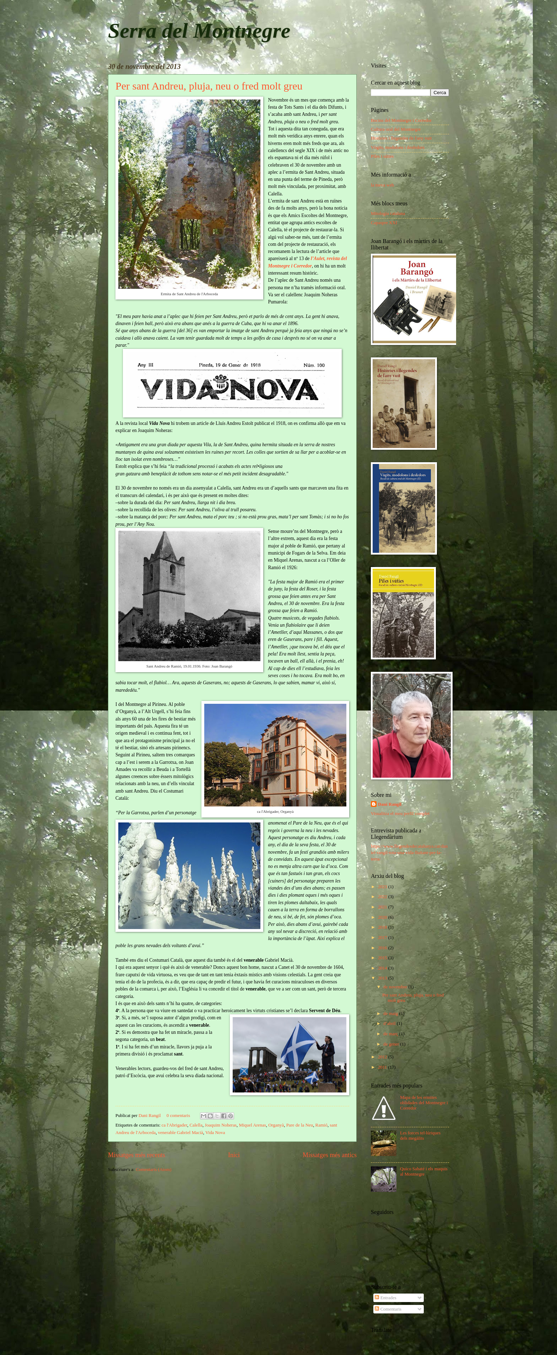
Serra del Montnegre (199, 30)
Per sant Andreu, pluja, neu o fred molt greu (209, 86)
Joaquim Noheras (221, 1125)
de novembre (395, 986)
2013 (383, 978)
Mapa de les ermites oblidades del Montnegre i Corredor (424, 1103)
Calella (195, 1125)
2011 (383, 1067)
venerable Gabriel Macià (180, 1132)
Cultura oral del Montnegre (396, 129)
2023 (383, 886)
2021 (383, 907)
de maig (391, 1013)
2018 (383, 927)
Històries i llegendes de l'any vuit (401, 138)
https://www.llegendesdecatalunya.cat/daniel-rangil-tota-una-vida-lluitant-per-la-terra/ (409, 853)
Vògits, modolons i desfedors (397, 147)
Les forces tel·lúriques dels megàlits (420, 1135)
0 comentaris (178, 1115)
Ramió (321, 1125)
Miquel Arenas (252, 1125)
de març (391, 1033)
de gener (391, 1044)
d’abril (390, 1023)
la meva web (382, 185)
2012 (383, 1056)
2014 (383, 968)
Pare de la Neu (299, 1125)
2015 (383, 957)
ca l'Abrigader (174, 1125)
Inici (234, 1155)
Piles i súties (382, 156)
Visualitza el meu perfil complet (400, 813)
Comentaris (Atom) (153, 1169)
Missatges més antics (330, 1155)
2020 (383, 917)
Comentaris (388, 1309)
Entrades (385, 1297)
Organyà (276, 1125)
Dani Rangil (150, 1115)
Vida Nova (215, 1132)
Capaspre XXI (384, 222)
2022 (383, 896)
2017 (383, 937)
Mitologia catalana (388, 213)
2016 (383, 947)
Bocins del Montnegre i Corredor (401, 120)
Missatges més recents (136, 1155)
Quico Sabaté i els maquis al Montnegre (424, 1171)
